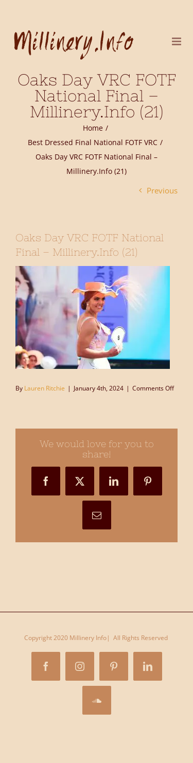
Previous (162, 190)
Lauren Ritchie (44, 388)
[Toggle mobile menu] (177, 41)
